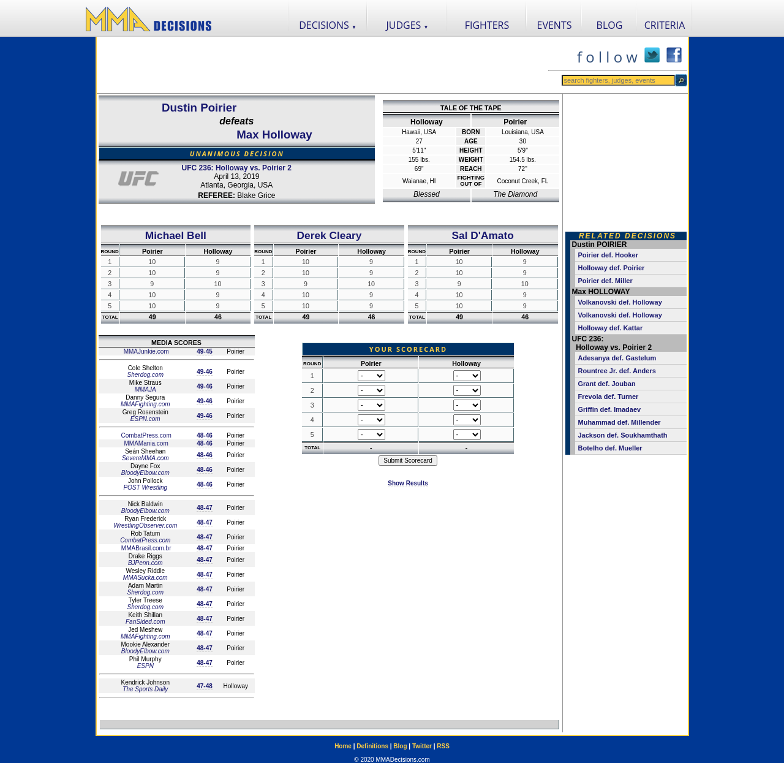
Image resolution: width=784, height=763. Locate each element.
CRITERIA (664, 25)
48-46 (205, 435)
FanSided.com (145, 621)
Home (343, 746)
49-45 (205, 351)
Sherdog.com (145, 374)
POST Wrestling (145, 487)
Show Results (408, 483)
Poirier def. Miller (605, 280)
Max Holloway (274, 134)
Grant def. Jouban (607, 383)
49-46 (205, 371)
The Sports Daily (145, 689)
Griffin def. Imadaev (609, 409)
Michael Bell (175, 235)
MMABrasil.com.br (145, 548)
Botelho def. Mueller (610, 448)
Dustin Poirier (199, 107)
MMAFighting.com (145, 404)
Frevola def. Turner (608, 396)
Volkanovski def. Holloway (620, 302)
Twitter (422, 746)
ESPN (145, 665)
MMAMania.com (145, 443)
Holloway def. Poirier (611, 267)
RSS (443, 746)
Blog (400, 746)
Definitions (372, 746)
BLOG (610, 25)
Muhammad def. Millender (619, 422)
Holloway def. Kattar (610, 328)
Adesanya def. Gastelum (617, 358)
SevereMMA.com (145, 458)
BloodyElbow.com (145, 472)
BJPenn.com (145, 563)
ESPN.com (145, 419)
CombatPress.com (145, 435)
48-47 (205, 507)
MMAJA (145, 389)
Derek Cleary (329, 235)
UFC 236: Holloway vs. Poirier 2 (237, 168)
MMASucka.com (145, 577)
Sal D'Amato (482, 235)
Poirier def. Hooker (608, 255)
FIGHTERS (487, 25)
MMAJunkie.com (145, 351)
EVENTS (554, 25)
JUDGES (407, 25)
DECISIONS (327, 25)
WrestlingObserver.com (145, 525)
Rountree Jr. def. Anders (617, 370)
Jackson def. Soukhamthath (623, 435)
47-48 (205, 686)
